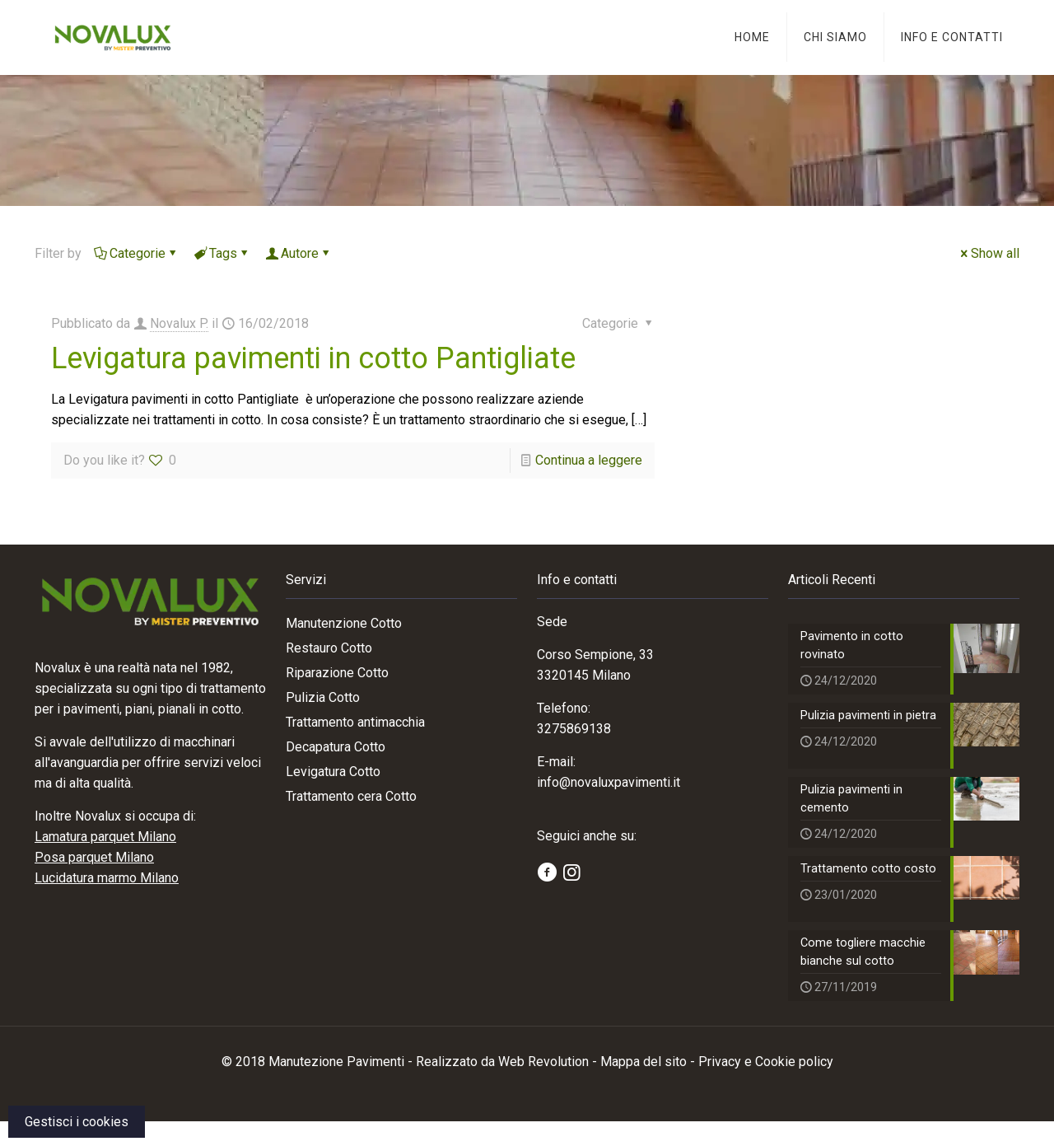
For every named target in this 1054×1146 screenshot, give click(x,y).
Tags (222, 253)
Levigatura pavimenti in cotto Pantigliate (313, 358)
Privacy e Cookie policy (765, 1086)
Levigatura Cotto (333, 771)
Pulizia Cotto (323, 697)
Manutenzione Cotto (344, 623)
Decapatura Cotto (335, 747)
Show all (988, 253)
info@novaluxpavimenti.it (608, 782)
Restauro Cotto (329, 648)
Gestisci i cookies (76, 1122)
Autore (298, 253)
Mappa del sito (643, 1086)
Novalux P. (179, 323)
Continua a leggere (588, 460)
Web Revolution (543, 1086)
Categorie (136, 253)
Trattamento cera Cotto (351, 796)
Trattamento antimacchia (355, 722)
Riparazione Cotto (337, 673)
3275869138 (574, 729)
